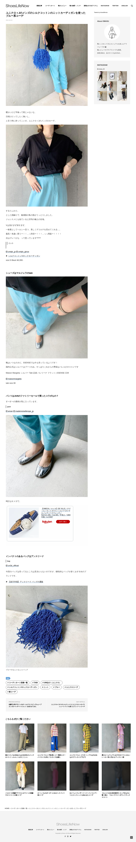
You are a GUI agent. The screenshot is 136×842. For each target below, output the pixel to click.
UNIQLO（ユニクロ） (52, 683)
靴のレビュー (62, 5)
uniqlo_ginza (22, 252)
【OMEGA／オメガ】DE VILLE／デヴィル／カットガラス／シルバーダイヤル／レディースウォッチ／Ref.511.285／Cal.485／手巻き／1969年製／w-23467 (55, 513)
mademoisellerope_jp (23, 411)
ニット (46, 687)
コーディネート (50, 5)
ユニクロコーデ (72, 687)
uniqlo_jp (11, 252)
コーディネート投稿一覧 (18, 683)
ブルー (57, 687)
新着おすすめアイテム (91, 5)
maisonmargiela (13, 379)
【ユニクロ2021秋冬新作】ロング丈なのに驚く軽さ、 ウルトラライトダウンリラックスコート (116, 795)
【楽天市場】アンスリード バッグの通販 (25, 582)
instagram (105, 5)
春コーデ (12, 692)
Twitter (115, 5)
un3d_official (12, 566)
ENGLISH (125, 5)
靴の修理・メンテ (75, 5)
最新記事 (39, 5)
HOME (7, 808)
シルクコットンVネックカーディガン (24, 256)
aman (9, 411)
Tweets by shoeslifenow (101, 12)
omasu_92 (101, 69)
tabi (36, 683)
